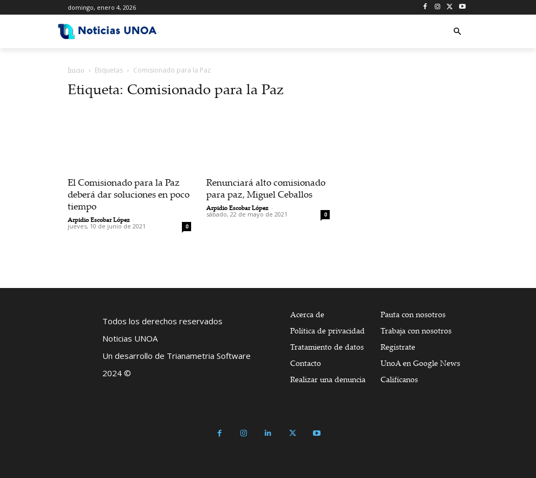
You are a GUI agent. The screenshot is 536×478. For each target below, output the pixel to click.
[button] (457, 32)
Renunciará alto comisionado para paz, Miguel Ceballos (265, 188)
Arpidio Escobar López (99, 219)
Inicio (76, 70)
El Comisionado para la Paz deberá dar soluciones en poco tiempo (128, 194)
